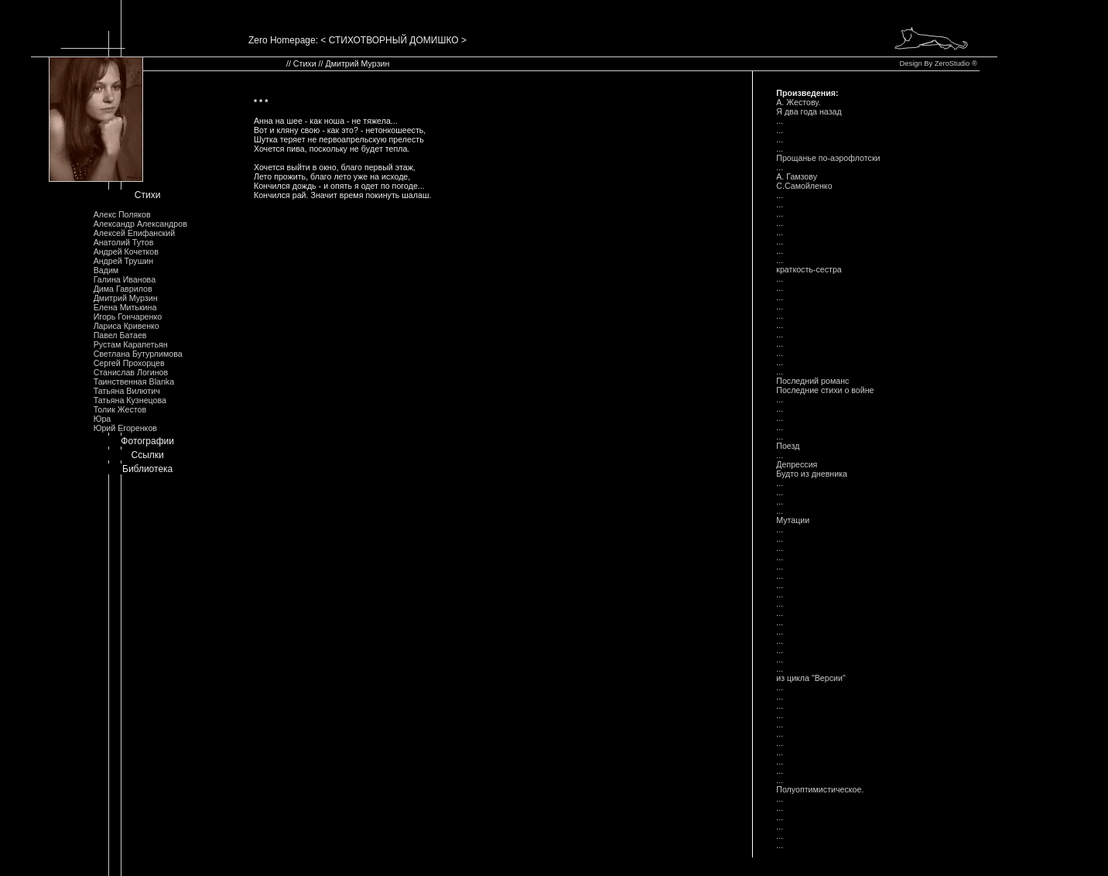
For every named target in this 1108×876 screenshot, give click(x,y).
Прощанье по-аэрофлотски (828, 158)
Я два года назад (808, 111)
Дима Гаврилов (123, 288)
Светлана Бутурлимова (138, 353)
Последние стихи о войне (825, 390)
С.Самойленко (804, 185)
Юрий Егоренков (125, 428)
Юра (102, 418)
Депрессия (796, 464)
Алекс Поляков (122, 214)
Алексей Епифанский (135, 233)
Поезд (787, 445)
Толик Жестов (120, 409)
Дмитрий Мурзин (126, 298)
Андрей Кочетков (126, 251)
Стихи (148, 195)
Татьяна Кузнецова (130, 400)
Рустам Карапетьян (131, 344)
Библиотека (147, 469)
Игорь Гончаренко (128, 316)
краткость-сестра (809, 269)
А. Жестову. (798, 102)
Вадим (106, 270)
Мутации (792, 520)
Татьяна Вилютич (127, 390)
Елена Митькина (125, 307)
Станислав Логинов (131, 372)
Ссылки (148, 455)
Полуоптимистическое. (819, 789)
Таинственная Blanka (134, 381)
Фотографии (147, 441)
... (779, 120)
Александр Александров (140, 223)
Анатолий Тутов (124, 242)
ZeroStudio (952, 63)
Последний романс (812, 380)
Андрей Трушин (123, 260)
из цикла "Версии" (811, 678)
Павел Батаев (120, 335)
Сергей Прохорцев (129, 363)
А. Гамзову (796, 176)
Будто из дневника (811, 473)
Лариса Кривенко (126, 325)
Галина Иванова (125, 279)
